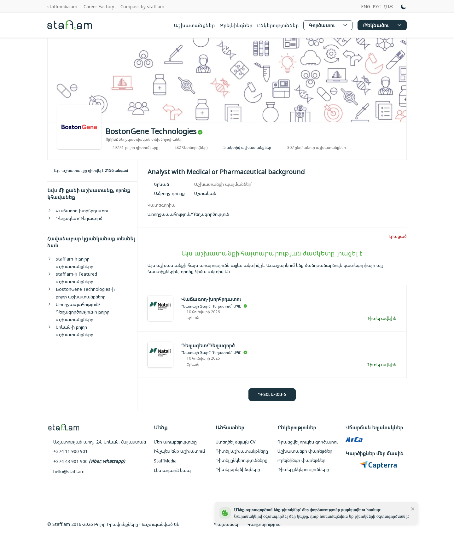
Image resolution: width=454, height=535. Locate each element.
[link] (188, 214)
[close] (413, 508)
